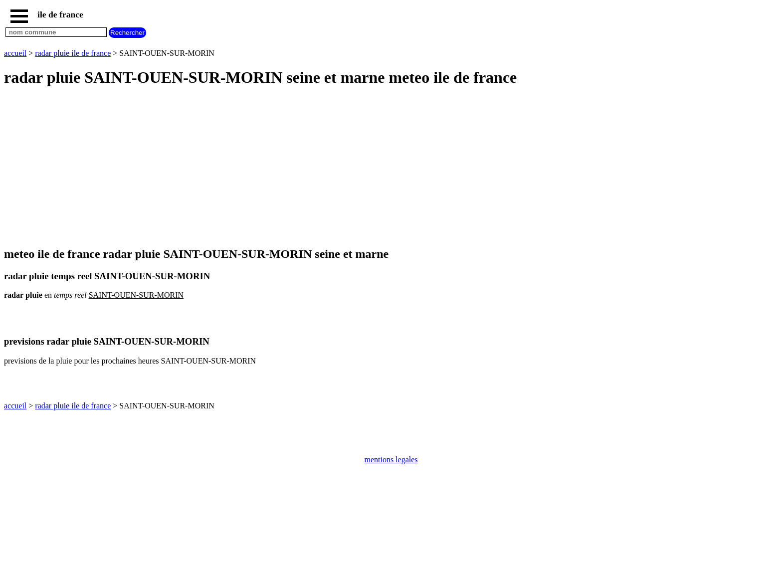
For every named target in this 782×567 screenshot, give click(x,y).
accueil (15, 53)
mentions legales (390, 459)
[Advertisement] (303, 167)
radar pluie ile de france (73, 53)
